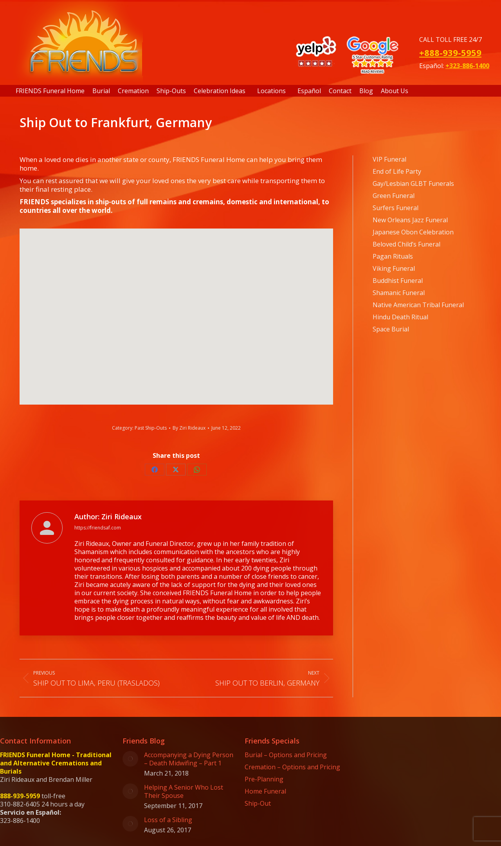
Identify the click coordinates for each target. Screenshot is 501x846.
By (189, 428)
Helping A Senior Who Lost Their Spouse (183, 791)
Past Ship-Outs (151, 428)
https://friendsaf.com (97, 527)
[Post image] (130, 759)
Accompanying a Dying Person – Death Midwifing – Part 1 (188, 759)
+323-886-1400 (467, 65)
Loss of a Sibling (168, 820)
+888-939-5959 (450, 52)
